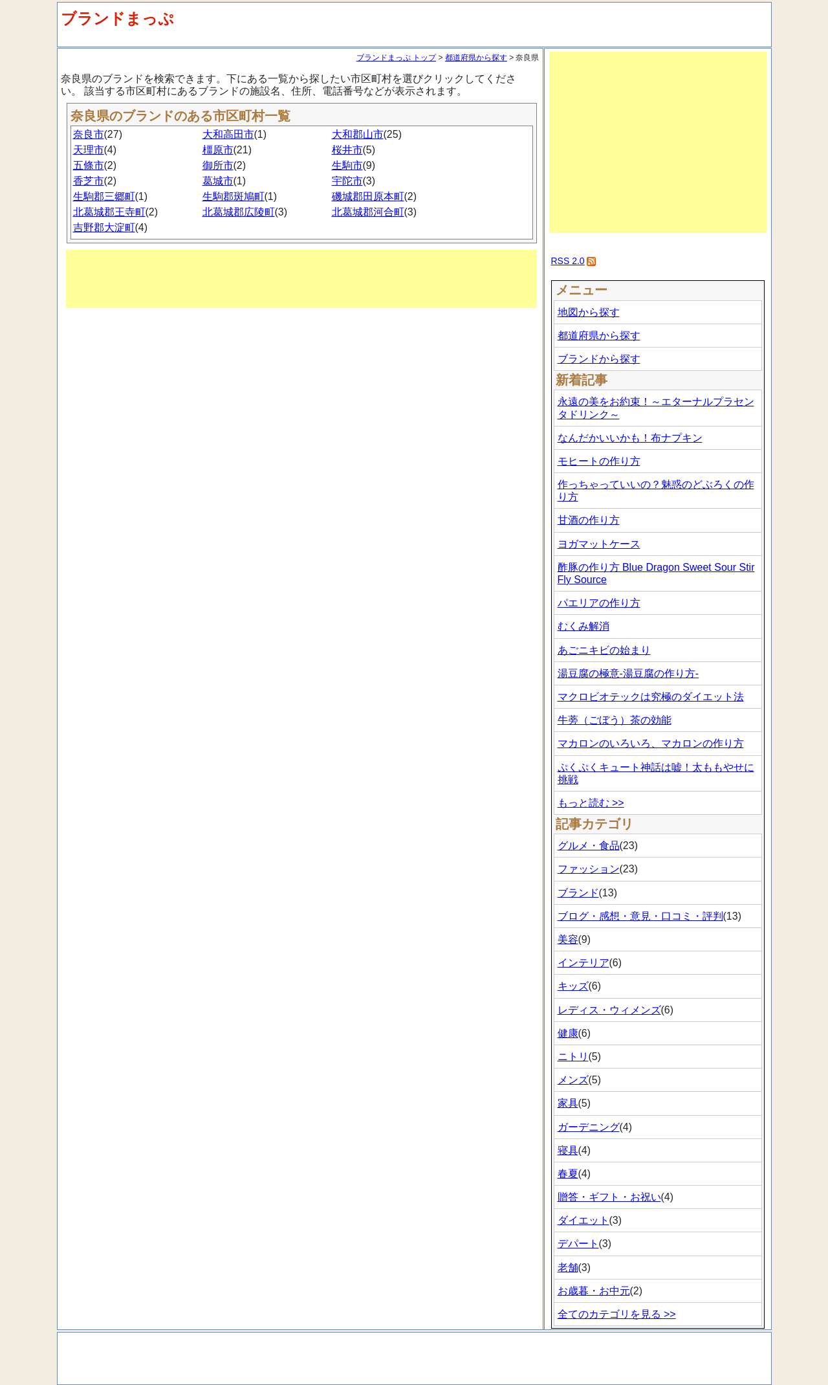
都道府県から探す (476, 57)
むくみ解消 (583, 626)
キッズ (573, 986)
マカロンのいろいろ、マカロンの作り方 (651, 743)
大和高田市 (228, 134)
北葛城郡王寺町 (109, 211)
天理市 (88, 149)
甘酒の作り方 (589, 520)
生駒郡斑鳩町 (233, 196)
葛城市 (218, 180)
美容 (568, 939)
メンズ (573, 1079)
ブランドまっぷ (117, 18)
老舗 (568, 1267)
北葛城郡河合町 (368, 211)
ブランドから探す (599, 358)
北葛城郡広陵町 (238, 211)
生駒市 (347, 165)
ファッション (589, 868)
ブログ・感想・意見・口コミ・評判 (640, 916)
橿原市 (218, 149)
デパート (578, 1243)
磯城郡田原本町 (368, 196)
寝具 (568, 1150)
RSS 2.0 (568, 261)
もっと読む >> (591, 802)
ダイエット (583, 1220)
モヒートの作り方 (599, 461)
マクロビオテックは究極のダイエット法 (651, 696)
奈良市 (88, 134)
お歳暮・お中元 (594, 1290)
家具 (568, 1103)
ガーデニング (589, 1127)
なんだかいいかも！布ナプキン (630, 437)
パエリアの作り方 (599, 602)
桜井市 (347, 149)
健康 (568, 1033)
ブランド (578, 892)
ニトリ (573, 1056)
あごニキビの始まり (604, 650)
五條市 (88, 165)
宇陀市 (347, 180)
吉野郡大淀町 (104, 227)
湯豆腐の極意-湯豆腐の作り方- (628, 673)
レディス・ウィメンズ (609, 1009)
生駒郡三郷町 (104, 196)
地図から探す (589, 312)
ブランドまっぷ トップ (396, 57)
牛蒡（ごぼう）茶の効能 (614, 720)
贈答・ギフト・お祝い (609, 1196)
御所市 (218, 165)
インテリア (583, 962)
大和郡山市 (358, 134)
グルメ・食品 (589, 845)
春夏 (568, 1173)
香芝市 (88, 180)
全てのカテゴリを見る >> (617, 1314)
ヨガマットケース (599, 543)
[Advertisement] (301, 279)
